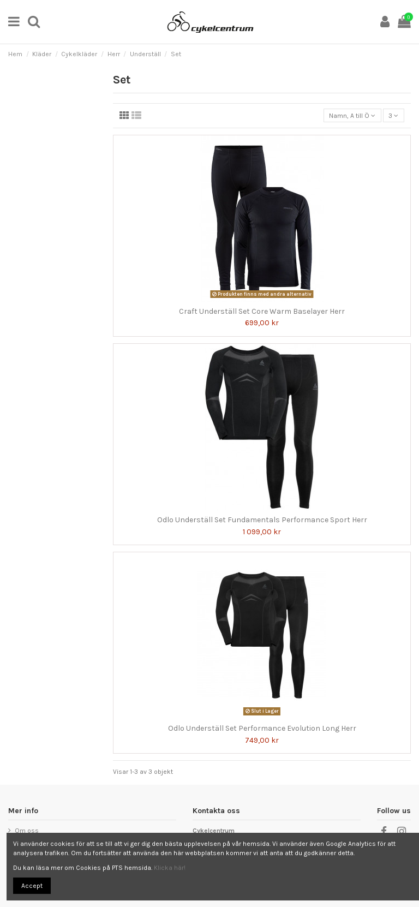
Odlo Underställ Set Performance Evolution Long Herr (262, 728)
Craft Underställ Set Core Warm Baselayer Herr (262, 311)
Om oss (27, 830)
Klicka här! (169, 868)
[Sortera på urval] (352, 115)
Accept (32, 886)
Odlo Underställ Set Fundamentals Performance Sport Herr (262, 519)
